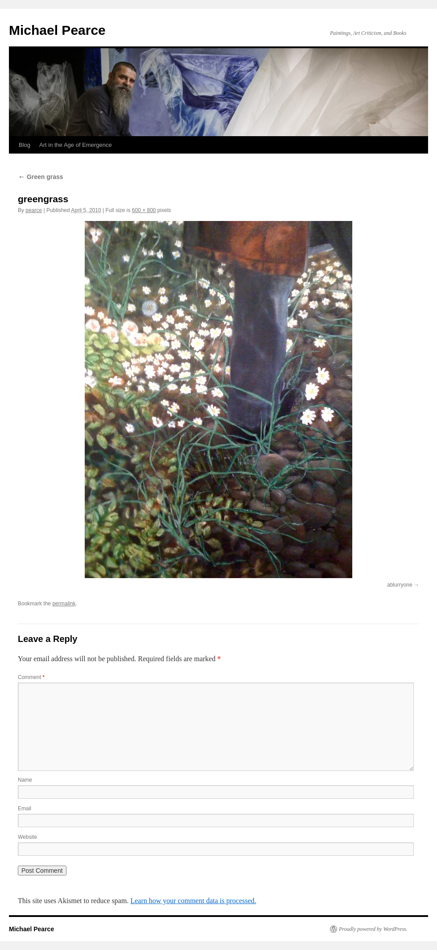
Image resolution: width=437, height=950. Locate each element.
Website (27, 837)
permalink (63, 603)
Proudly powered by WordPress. (373, 929)
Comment (31, 677)
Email (24, 808)
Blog (24, 145)
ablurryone (399, 585)
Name (25, 780)
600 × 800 (144, 210)
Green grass (40, 176)
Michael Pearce (57, 30)
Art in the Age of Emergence (75, 145)
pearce (33, 210)
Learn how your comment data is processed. (193, 900)
